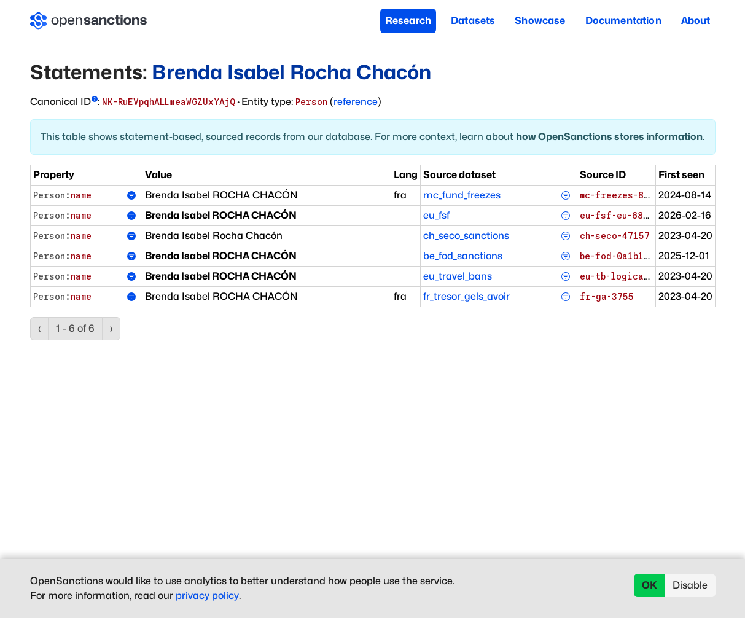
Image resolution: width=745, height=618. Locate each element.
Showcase (540, 20)
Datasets (473, 20)
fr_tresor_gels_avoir (466, 296)
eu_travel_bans (457, 276)
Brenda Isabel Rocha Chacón (291, 72)
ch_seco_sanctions (466, 235)
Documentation (623, 20)
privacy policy (207, 595)
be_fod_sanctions (462, 256)
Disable (690, 585)
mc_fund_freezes (462, 195)
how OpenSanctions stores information (609, 137)
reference (355, 102)
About (696, 20)
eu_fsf (436, 215)
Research (408, 20)
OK (649, 585)
